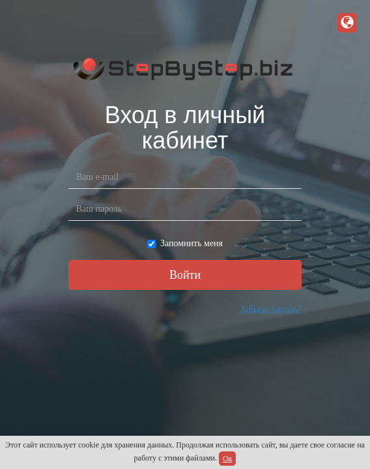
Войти (185, 274)
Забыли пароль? (271, 309)
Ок (228, 458)
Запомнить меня (185, 243)
